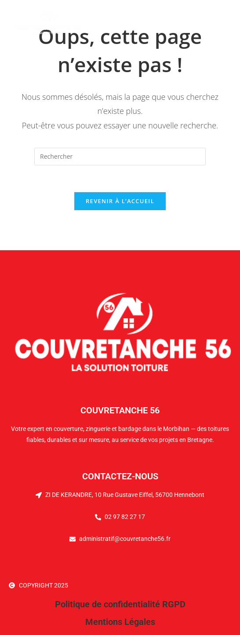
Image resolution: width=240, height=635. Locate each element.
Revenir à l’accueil (120, 201)
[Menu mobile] (212, 22)
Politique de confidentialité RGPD (120, 604)
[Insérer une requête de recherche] (120, 156)
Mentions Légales (120, 622)
